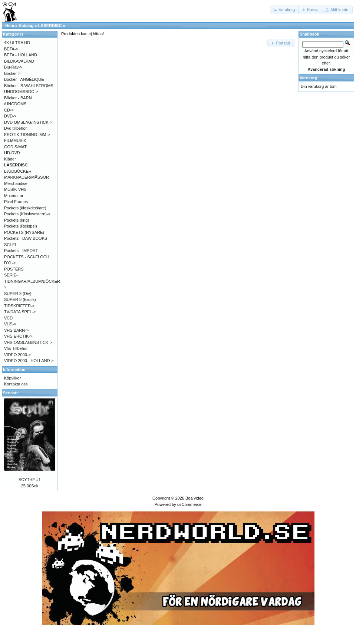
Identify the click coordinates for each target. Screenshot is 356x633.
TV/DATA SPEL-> (20, 311)
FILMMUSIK (15, 140)
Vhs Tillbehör (16, 348)
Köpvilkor (12, 378)
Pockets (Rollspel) (20, 226)
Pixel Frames (16, 201)
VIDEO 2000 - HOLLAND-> (29, 360)
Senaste (11, 393)
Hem (9, 25)
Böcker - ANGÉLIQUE (24, 79)
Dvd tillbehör (15, 128)
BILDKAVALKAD (19, 61)
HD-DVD (12, 152)
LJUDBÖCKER (18, 171)
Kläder (10, 159)
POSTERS (14, 269)
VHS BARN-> (16, 330)
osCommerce (189, 504)
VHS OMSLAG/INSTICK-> (28, 342)
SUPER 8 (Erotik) (20, 299)
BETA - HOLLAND (20, 55)
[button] (285, 10)
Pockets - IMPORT (21, 250)
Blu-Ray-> (13, 67)
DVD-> (10, 116)
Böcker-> (12, 73)
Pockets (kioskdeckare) (25, 208)
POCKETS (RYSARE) (24, 232)
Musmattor (13, 195)
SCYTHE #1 (30, 479)
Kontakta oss (16, 384)
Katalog (26, 25)
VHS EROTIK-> (18, 336)
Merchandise (15, 183)
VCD (8, 318)
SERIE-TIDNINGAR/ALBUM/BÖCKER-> (33, 281)
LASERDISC (50, 25)
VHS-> (10, 324)
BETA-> (11, 49)
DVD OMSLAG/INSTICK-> (28, 122)
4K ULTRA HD (17, 42)
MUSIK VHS (15, 189)
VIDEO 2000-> (17, 354)
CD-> (9, 110)
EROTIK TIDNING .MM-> (27, 134)
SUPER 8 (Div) (17, 293)
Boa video (194, 498)
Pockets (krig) (16, 220)
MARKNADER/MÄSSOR (26, 177)
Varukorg (308, 78)
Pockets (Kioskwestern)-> (27, 214)
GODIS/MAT (15, 147)
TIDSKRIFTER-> (19, 306)
